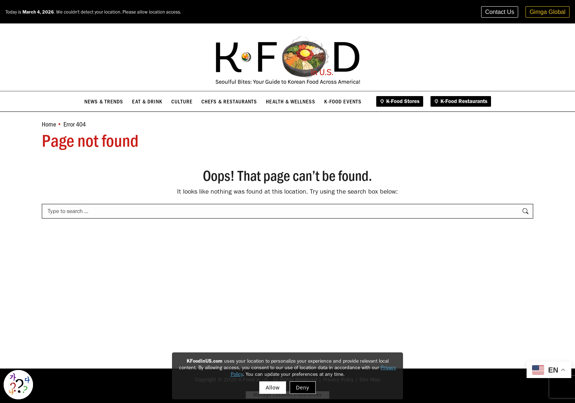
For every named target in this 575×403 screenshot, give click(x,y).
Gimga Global (547, 12)
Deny (303, 388)
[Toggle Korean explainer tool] (18, 384)
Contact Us (499, 12)
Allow (272, 388)
